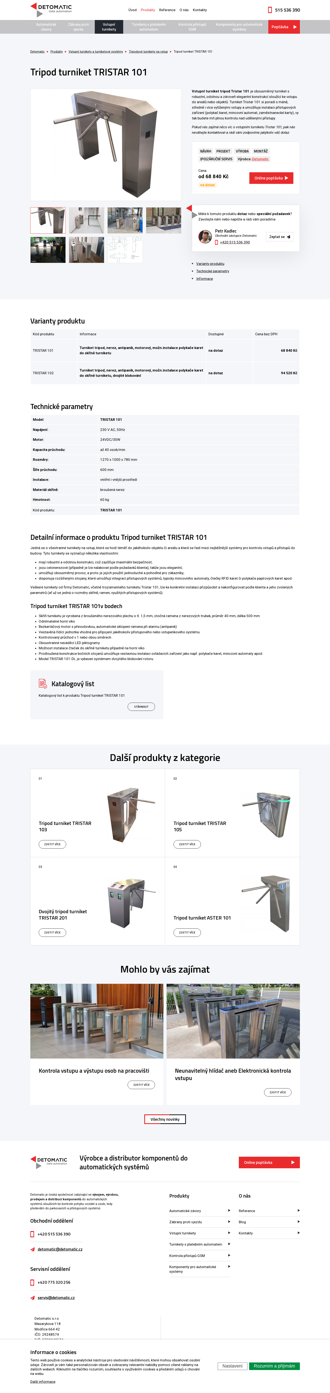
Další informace (42, 1382)
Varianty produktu (210, 264)
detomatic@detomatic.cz (60, 1249)
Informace (204, 279)
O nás (184, 10)
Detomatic (37, 51)
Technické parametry (212, 271)
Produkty (148, 10)
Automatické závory (46, 27)
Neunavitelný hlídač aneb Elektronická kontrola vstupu (233, 1074)
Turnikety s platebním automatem (149, 27)
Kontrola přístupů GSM (192, 27)
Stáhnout (141, 707)
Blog (242, 1222)
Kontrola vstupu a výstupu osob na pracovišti (94, 1070)
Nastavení (233, 1366)
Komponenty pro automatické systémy (239, 27)
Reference (167, 10)
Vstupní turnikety (109, 27)
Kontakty (200, 10)
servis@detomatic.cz (56, 1297)
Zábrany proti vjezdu (78, 27)
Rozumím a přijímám (274, 1366)
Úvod (132, 10)
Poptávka (279, 27)
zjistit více (141, 1085)
